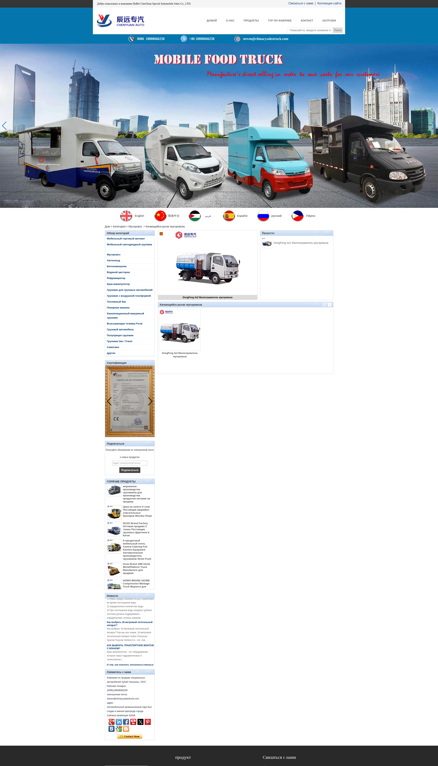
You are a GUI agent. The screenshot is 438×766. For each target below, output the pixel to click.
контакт (307, 20)
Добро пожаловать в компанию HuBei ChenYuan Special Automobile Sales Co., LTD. (144, 3)
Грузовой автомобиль (120, 329)
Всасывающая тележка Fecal (125, 323)
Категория (119, 226)
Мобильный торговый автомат (126, 238)
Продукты (251, 20)
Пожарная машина (118, 307)
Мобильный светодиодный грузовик (129, 244)
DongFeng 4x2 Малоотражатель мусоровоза (207, 297)
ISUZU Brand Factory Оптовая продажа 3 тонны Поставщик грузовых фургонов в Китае (136, 530)
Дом (107, 226)
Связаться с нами (300, 3)
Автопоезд (113, 260)
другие (111, 353)
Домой (212, 20)
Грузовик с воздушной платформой (129, 295)
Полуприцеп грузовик (120, 335)
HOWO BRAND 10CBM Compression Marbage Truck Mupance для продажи (136, 586)
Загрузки (329, 20)
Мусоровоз (135, 226)
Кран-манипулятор (118, 284)
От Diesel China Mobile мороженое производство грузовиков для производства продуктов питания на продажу (136, 493)
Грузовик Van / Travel (119, 341)
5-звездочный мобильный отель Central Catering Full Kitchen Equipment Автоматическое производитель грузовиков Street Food (137, 550)
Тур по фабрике (280, 20)
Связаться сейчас (129, 736)
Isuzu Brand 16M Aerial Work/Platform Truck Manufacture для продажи (136, 570)
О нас (230, 20)
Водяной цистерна (118, 272)
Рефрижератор (116, 278)
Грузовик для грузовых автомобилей (130, 289)
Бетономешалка (117, 266)
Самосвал (113, 347)
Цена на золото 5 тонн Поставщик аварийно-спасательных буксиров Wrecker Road (137, 512)
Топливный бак (116, 301)
